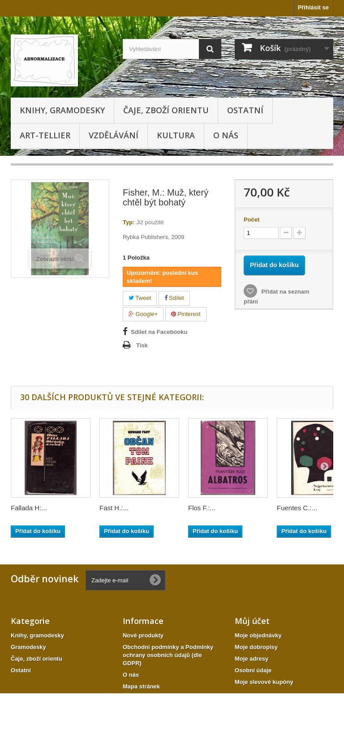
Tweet (140, 298)
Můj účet (252, 620)
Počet (251, 219)
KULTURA (176, 135)
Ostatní (245, 110)
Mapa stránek (141, 686)
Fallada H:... (29, 508)
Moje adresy (251, 658)
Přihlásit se (313, 7)
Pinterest (186, 314)
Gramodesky (28, 647)
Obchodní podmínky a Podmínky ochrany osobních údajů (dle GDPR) (168, 655)
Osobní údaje (253, 670)
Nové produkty (143, 635)
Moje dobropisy (256, 647)
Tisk (142, 345)
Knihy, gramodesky (62, 110)
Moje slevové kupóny (264, 682)
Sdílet (174, 298)
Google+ (143, 314)
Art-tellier (45, 135)
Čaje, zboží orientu (166, 110)
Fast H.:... (114, 508)
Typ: (128, 222)
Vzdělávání (113, 135)
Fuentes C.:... (297, 508)
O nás (225, 135)
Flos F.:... (201, 508)
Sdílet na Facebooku (159, 332)
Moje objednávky (258, 635)
